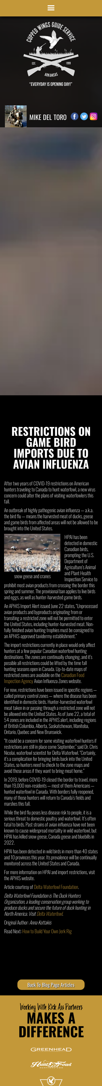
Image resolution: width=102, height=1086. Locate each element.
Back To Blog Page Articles (51, 984)
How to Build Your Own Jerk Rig (47, 931)
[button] (51, 8)
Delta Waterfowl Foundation (56, 886)
